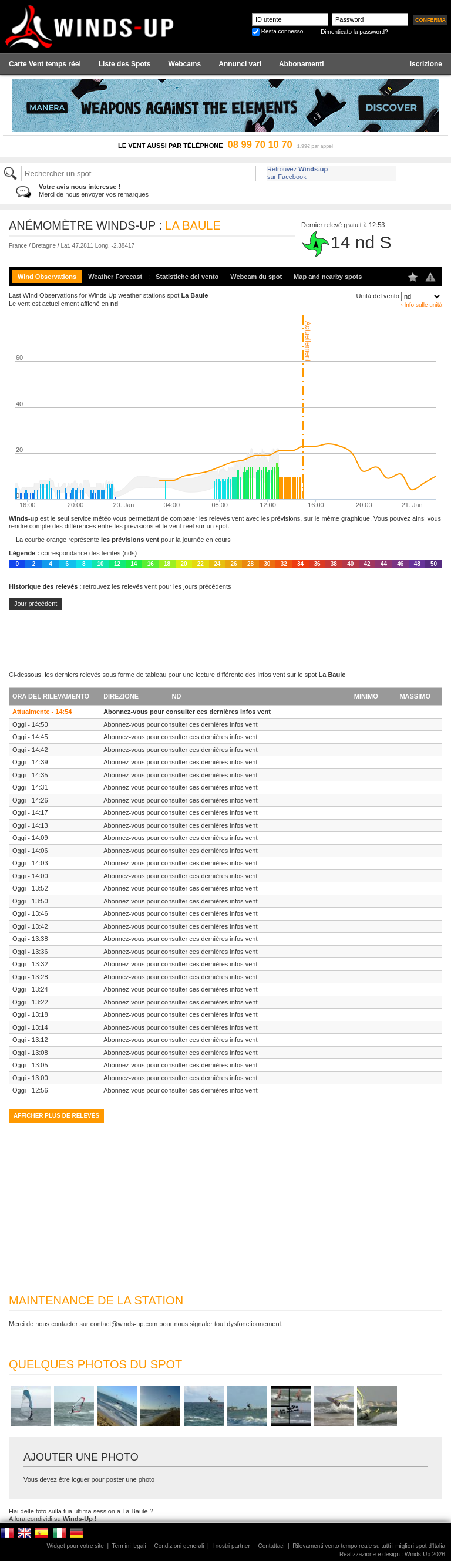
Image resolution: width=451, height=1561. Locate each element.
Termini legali (129, 1546)
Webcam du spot (256, 276)
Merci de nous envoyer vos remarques (94, 190)
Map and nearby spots (328, 276)
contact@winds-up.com (124, 1323)
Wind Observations (47, 276)
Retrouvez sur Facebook (297, 173)
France (18, 245)
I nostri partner (231, 1546)
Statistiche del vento (187, 276)
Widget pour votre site (75, 1546)
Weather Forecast (115, 276)
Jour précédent (35, 603)
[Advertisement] (225, 640)
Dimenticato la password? (354, 32)
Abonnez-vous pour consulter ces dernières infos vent (187, 711)
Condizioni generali (179, 1546)
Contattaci (271, 1546)
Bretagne (44, 245)
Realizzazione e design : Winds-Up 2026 (392, 1554)
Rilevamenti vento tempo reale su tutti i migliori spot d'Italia (368, 1546)
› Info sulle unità (421, 305)
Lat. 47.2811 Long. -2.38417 (97, 245)
